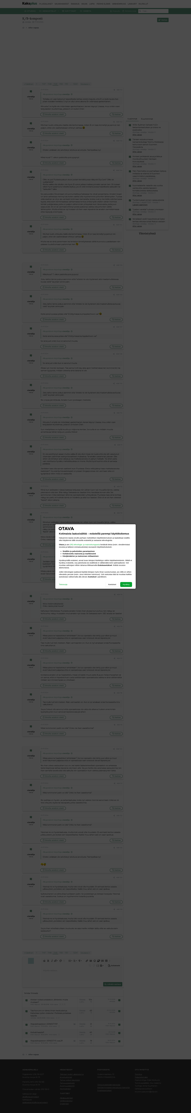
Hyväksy (126, 584)
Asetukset (112, 584)
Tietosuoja (63, 584)
